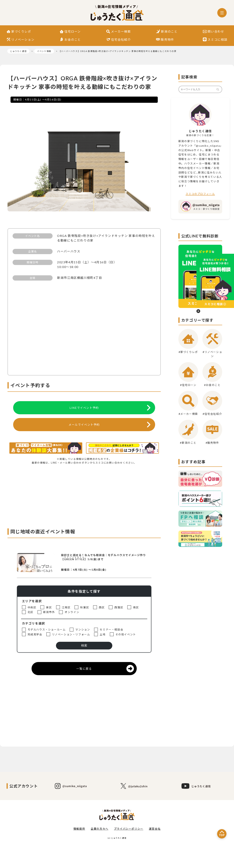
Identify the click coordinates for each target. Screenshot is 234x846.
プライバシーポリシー (128, 828)
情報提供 (79, 828)
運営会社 (155, 828)
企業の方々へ (99, 828)
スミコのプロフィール (200, 193)
